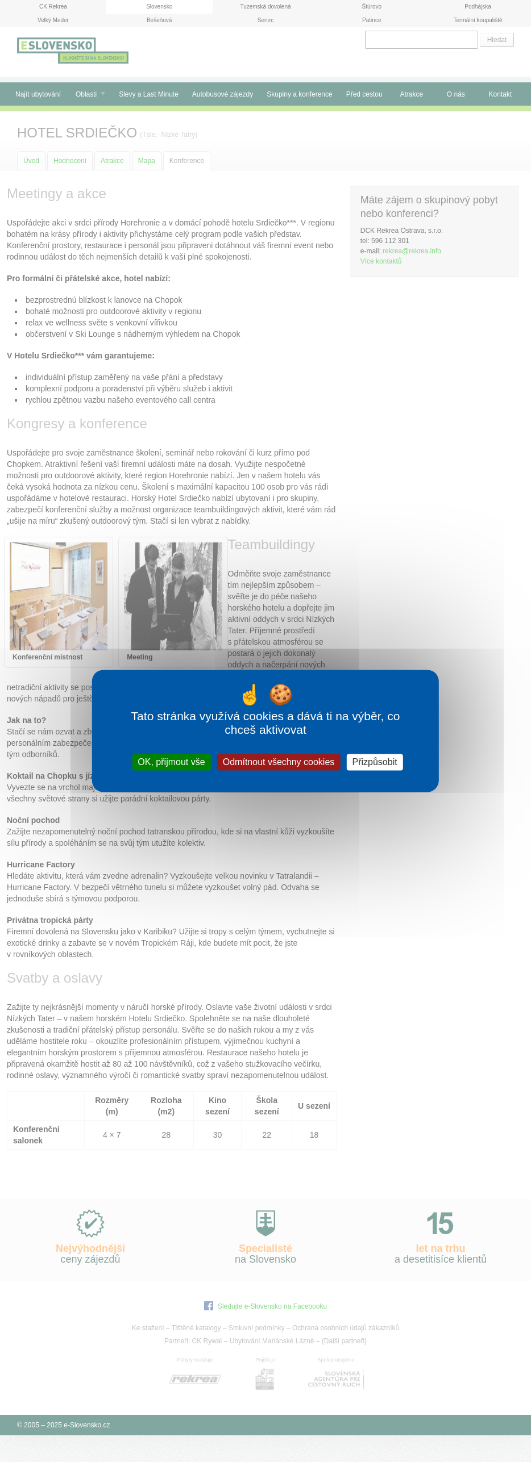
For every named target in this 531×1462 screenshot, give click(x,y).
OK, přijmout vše (171, 762)
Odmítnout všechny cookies (279, 762)
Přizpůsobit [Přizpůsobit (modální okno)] (374, 762)
